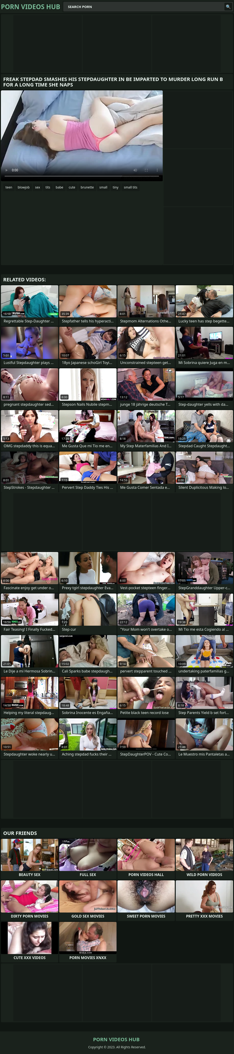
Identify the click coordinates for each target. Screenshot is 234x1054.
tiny (115, 187)
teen (8, 187)
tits (47, 187)
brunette (87, 187)
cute (72, 187)
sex (37, 187)
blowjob (24, 187)
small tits (130, 187)
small (103, 187)
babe (59, 187)
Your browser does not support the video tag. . (82, 135)
